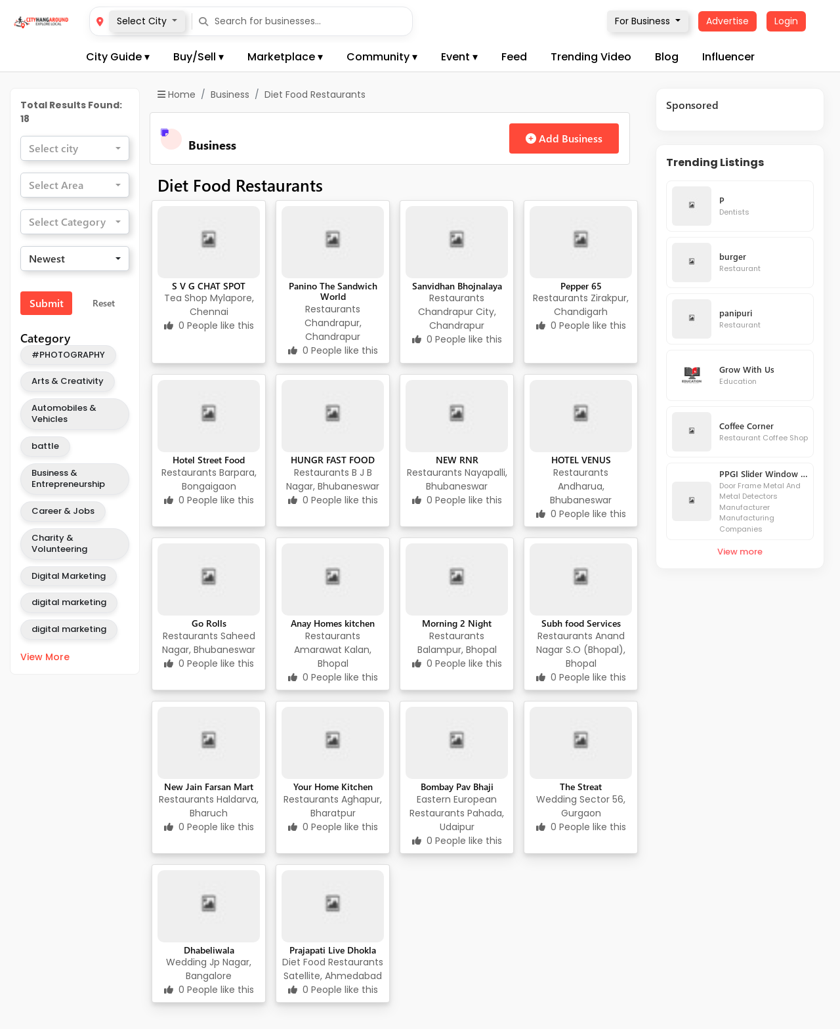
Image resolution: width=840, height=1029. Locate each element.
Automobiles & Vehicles (64, 413)
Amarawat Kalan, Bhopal (332, 656)
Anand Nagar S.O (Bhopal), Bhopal (580, 649)
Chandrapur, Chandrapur (333, 329)
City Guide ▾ (118, 56)
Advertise (727, 21)
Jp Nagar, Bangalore (218, 969)
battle (45, 446)
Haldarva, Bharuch (224, 806)
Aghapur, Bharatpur (346, 806)
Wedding (557, 799)
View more (740, 551)
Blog (667, 56)
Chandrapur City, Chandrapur (457, 318)
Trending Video (591, 56)
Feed (514, 56)
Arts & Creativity (68, 381)
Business (230, 94)
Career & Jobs (63, 511)
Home (177, 94)
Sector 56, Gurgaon (593, 806)
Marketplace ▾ (285, 56)
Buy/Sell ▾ (198, 56)
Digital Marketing (69, 576)
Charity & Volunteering (59, 543)
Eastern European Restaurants (453, 806)
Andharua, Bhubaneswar (581, 493)
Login (786, 21)
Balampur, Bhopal (457, 649)
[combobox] (74, 148)
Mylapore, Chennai (222, 304)
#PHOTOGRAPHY (68, 354)
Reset (104, 303)
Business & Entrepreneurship (68, 478)
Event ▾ (459, 56)
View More (45, 656)
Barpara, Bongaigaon (219, 479)
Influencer (728, 56)
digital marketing (69, 602)
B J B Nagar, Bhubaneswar (332, 479)
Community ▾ (381, 56)
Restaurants (332, 309)
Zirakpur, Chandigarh (591, 304)
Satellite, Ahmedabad (333, 975)
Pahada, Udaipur (472, 820)
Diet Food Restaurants (332, 962)
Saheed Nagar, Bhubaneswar (208, 642)
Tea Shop (187, 297)
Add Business (564, 138)
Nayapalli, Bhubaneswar (466, 479)
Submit (47, 303)
